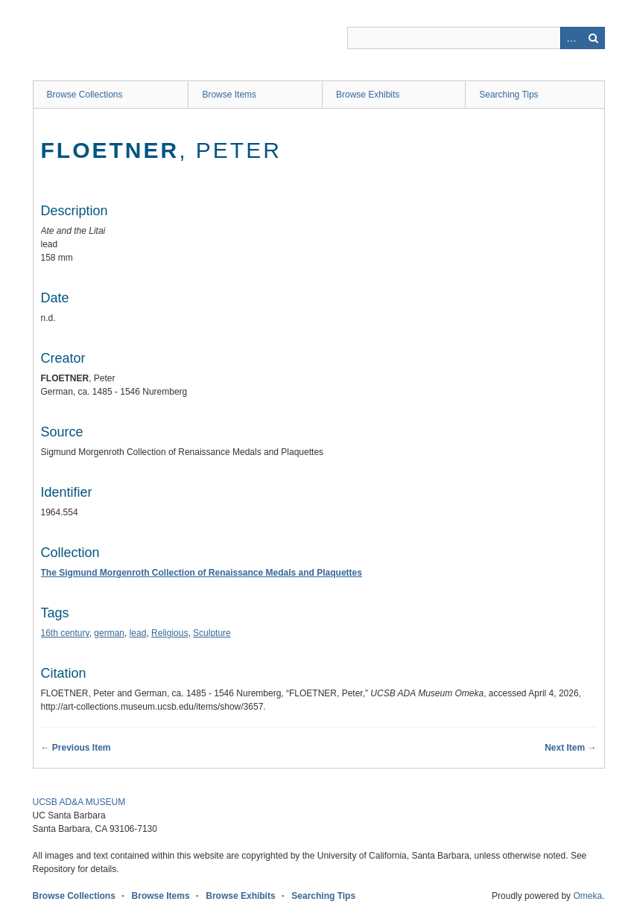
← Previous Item (76, 747)
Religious (169, 633)
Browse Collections (85, 94)
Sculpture (212, 633)
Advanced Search (571, 38)
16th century (65, 633)
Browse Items (229, 94)
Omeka (587, 896)
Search (594, 38)
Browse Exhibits (367, 94)
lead (138, 633)
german (109, 633)
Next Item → (570, 747)
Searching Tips (508, 94)
